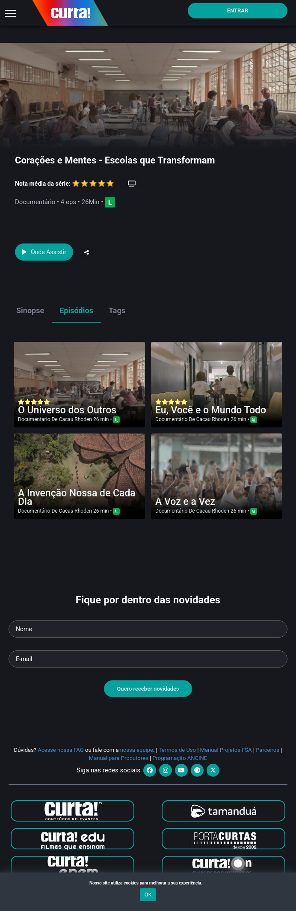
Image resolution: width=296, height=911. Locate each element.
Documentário (34, 419)
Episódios (76, 310)
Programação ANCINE (179, 758)
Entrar (238, 10)
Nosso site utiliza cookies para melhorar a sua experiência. (148, 883)
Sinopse (30, 310)
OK (147, 894)
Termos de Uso (177, 750)
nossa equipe (136, 750)
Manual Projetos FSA (226, 750)
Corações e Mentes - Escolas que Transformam (115, 160)
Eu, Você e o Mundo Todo (210, 410)
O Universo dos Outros (67, 410)
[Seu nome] (148, 629)
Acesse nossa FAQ (61, 750)
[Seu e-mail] (148, 659)
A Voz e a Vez (185, 501)
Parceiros (267, 750)
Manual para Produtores (118, 758)
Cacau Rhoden (75, 419)
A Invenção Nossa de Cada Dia (77, 497)
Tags (117, 310)
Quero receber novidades (148, 688)
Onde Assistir (44, 252)
